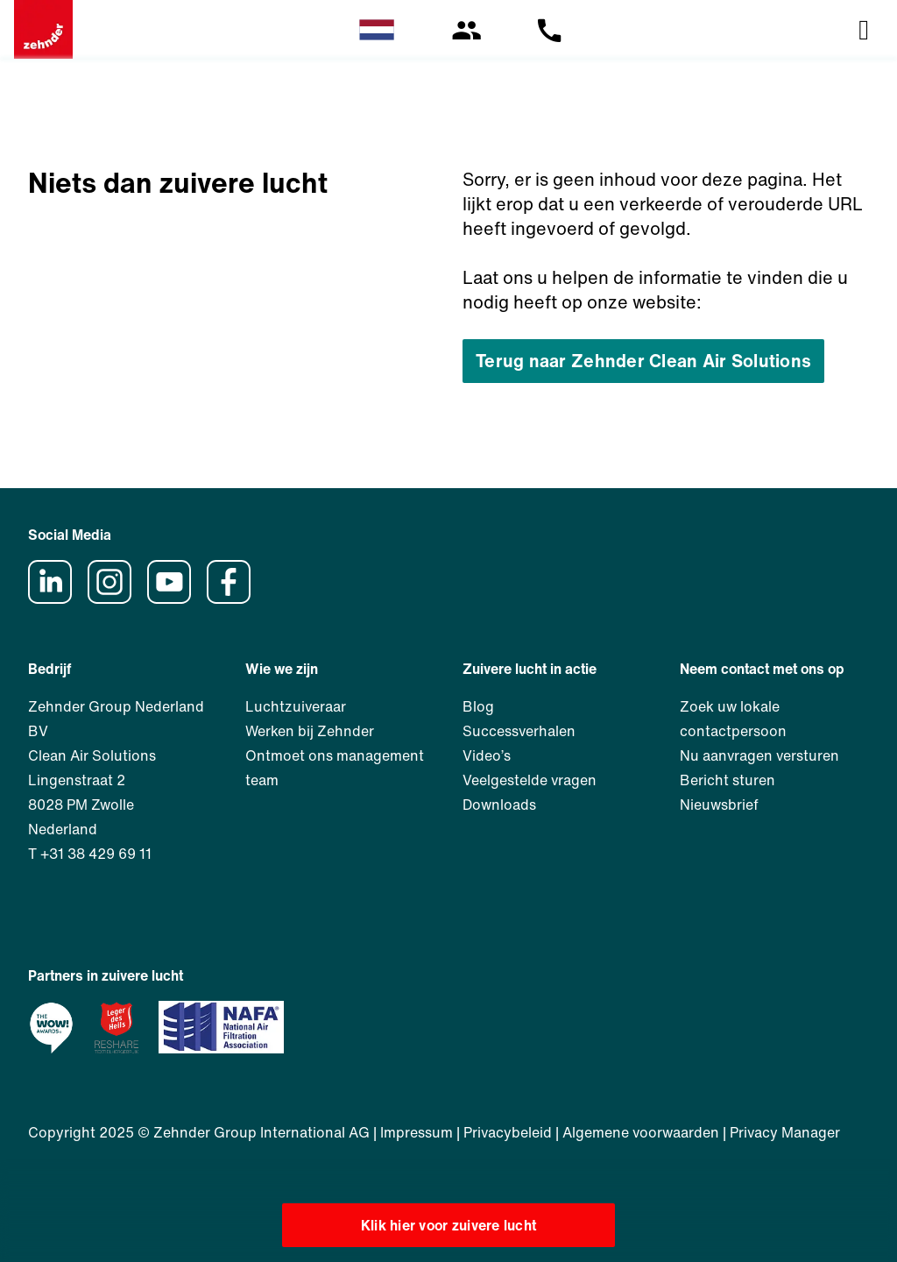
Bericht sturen (727, 780)
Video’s (487, 755)
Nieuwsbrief (719, 804)
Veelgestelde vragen (530, 780)
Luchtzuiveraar (295, 706)
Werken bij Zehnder (309, 730)
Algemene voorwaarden (640, 1132)
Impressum (416, 1132)
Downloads (499, 804)
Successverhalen (519, 730)
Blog (478, 706)
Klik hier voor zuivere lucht (449, 1225)
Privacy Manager (785, 1132)
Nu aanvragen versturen (759, 755)
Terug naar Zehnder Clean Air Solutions (643, 360)
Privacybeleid (507, 1132)
